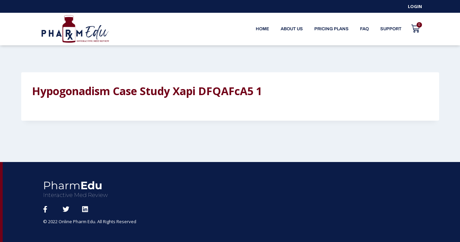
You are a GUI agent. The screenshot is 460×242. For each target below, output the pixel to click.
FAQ (364, 29)
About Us (292, 29)
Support (390, 29)
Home (262, 29)
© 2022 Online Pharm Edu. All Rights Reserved (90, 221)
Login (415, 6)
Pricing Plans (331, 29)
